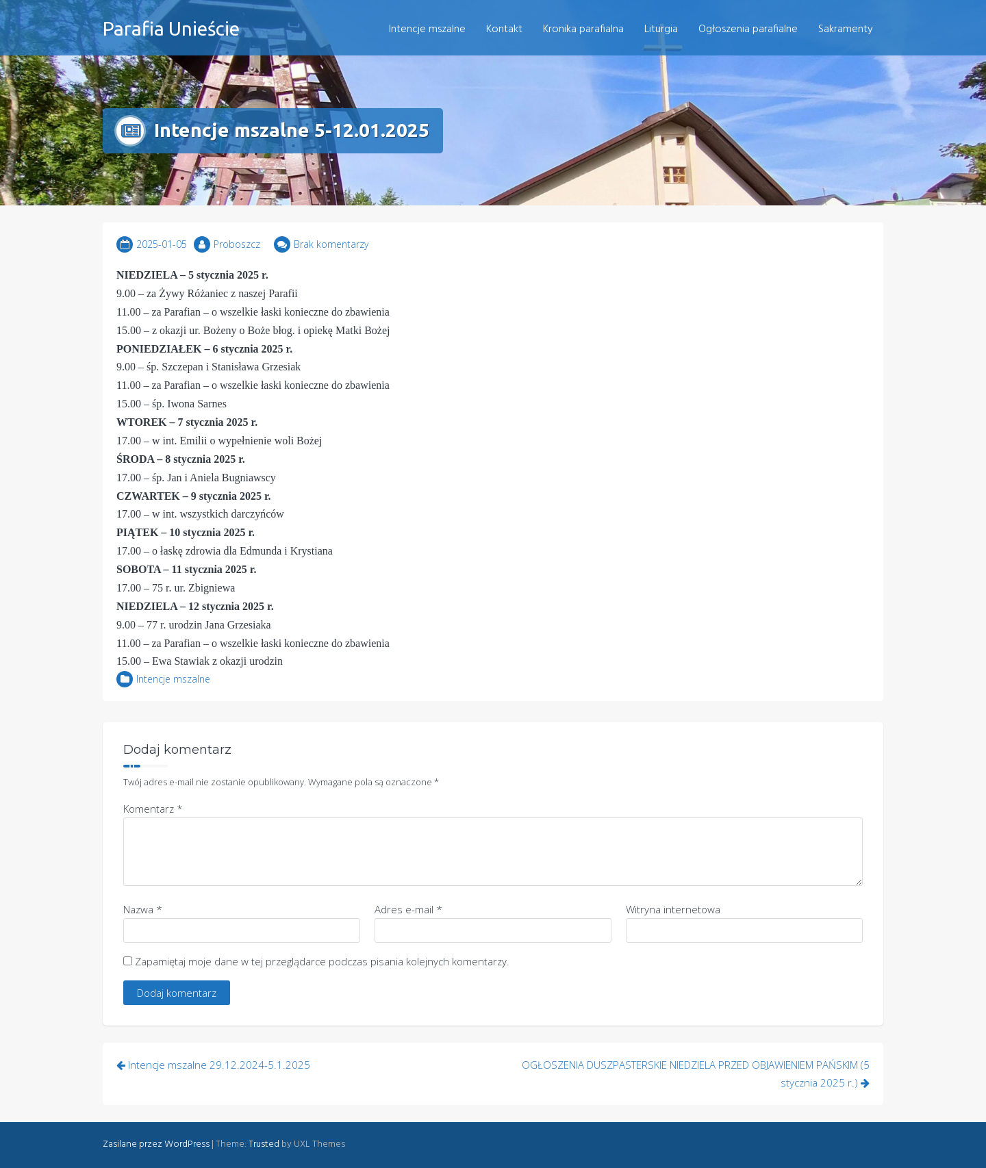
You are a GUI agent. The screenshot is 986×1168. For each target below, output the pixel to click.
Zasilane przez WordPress (156, 1144)
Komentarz (153, 808)
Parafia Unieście (171, 28)
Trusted (264, 1144)
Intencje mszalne (427, 29)
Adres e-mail (408, 909)
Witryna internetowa (673, 909)
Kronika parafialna (583, 29)
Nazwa (142, 909)
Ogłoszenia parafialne (748, 29)
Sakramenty (845, 29)
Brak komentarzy (331, 244)
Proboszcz (237, 244)
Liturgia (661, 29)
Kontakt (504, 29)
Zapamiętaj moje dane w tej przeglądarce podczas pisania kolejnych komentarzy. (322, 961)
